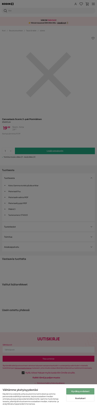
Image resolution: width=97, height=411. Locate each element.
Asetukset (80, 398)
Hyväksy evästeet (80, 391)
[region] (48, 397)
